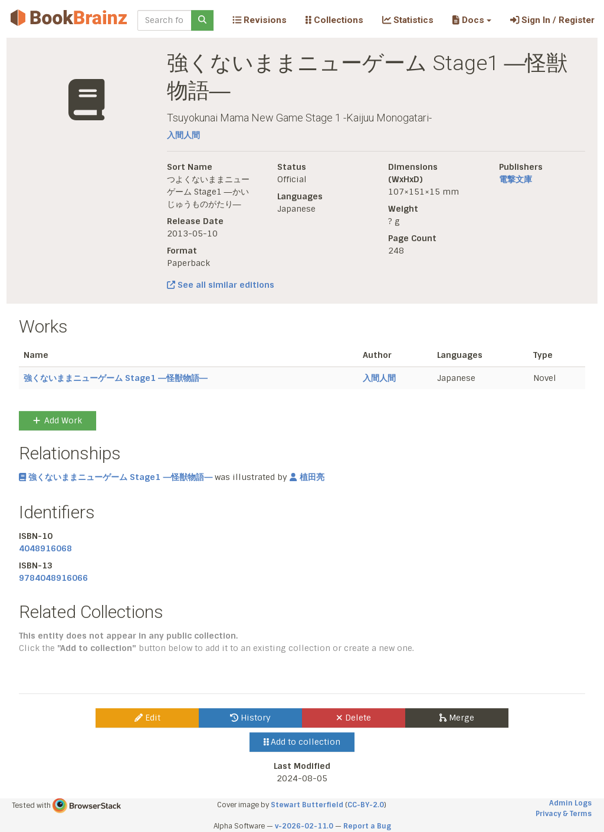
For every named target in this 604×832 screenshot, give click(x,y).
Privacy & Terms (564, 813)
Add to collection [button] (302, 741)
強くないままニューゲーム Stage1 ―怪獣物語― (116, 378)
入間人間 (183, 135)
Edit (147, 717)
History (250, 717)
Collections (334, 20)
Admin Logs (570, 803)
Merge (456, 717)
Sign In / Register (552, 20)
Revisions (259, 20)
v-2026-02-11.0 (304, 826)
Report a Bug (367, 826)
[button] (471, 20)
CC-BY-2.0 (365, 805)
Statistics (408, 20)
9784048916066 (53, 578)
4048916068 (45, 548)
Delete (353, 717)
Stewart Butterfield (307, 805)
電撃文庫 (515, 179)
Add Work (57, 420)
